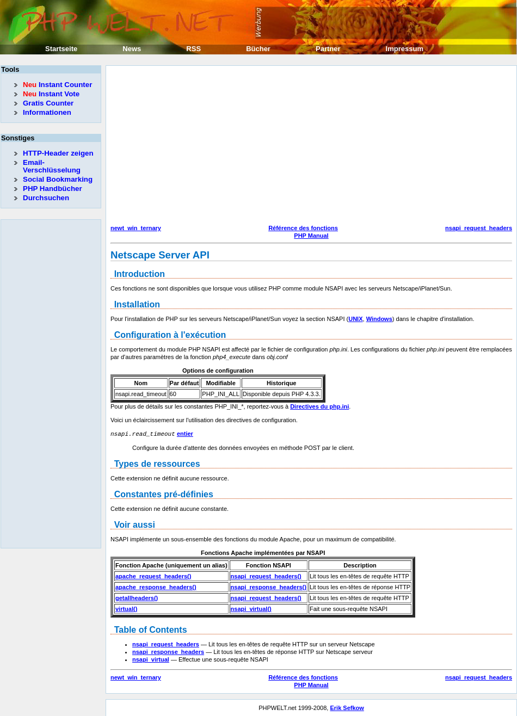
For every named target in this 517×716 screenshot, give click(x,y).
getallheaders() (136, 597)
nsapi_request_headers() (266, 575)
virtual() (126, 608)
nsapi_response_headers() (268, 586)
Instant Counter (57, 85)
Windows (379, 319)
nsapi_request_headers (478, 228)
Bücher (258, 49)
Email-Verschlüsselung (52, 166)
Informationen (47, 112)
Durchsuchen (46, 198)
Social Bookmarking (58, 179)
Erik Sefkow (347, 707)
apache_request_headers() (153, 575)
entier (185, 433)
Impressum (404, 49)
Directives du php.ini (319, 406)
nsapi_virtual (150, 659)
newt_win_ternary (135, 228)
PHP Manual (311, 235)
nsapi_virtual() (251, 608)
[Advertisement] (210, 146)
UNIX (355, 319)
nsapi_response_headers (168, 651)
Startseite (61, 49)
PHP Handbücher (52, 188)
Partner (328, 49)
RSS (193, 49)
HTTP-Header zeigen (58, 153)
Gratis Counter (48, 103)
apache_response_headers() (155, 586)
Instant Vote (51, 94)
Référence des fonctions (303, 228)
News (131, 49)
